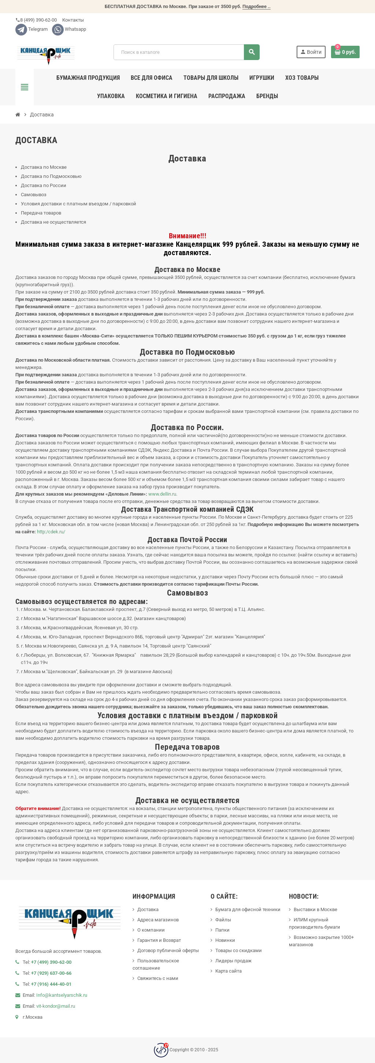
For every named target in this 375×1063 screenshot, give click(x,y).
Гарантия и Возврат (159, 940)
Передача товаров (41, 213)
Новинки (225, 940)
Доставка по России (43, 185)
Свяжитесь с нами (157, 978)
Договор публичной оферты (168, 950)
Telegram (31, 29)
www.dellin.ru (162, 494)
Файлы (223, 919)
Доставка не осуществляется (53, 222)
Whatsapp (69, 29)
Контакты (72, 20)
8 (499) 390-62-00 (36, 20)
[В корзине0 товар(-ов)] (345, 52)
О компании (151, 930)
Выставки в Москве (315, 909)
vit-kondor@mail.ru (55, 1006)
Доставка (148, 909)
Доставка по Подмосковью (51, 176)
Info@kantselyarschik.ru (61, 995)
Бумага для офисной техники (248, 909)
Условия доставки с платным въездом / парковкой (78, 203)
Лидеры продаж (233, 960)
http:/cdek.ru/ (51, 531)
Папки (222, 930)
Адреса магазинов (158, 919)
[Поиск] (186, 52)
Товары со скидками (238, 950)
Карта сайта (228, 971)
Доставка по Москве (44, 167)
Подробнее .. (256, 6)
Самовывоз (34, 194)
